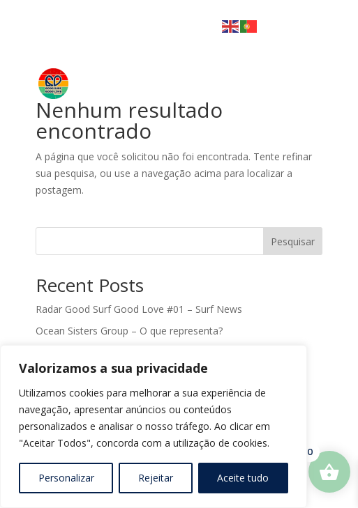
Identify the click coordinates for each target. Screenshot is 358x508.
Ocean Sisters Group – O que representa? (129, 330)
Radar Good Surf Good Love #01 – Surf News (139, 309)
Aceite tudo (243, 477)
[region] (153, 426)
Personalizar (66, 477)
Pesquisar (293, 241)
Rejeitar (155, 477)
